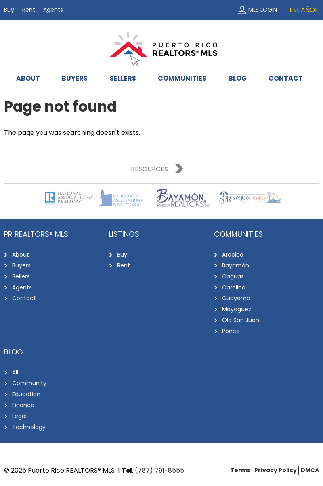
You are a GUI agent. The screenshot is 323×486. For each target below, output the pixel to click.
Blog (238, 78)
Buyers (75, 78)
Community (29, 383)
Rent (28, 10)
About (28, 78)
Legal (19, 416)
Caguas (233, 276)
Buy (9, 10)
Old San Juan (240, 320)
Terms (240, 470)
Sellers (123, 78)
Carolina (233, 287)
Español (303, 10)
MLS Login (262, 10)
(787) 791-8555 (159, 470)
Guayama (236, 298)
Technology (29, 427)
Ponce (231, 331)
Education (26, 394)
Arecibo (232, 254)
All (15, 372)
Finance (23, 405)
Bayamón (235, 265)
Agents (53, 10)
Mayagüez (236, 309)
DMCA (310, 470)
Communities (182, 78)
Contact (285, 78)
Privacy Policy (275, 470)
